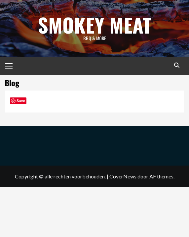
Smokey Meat (94, 24)
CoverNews (122, 176)
